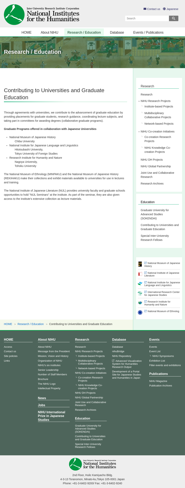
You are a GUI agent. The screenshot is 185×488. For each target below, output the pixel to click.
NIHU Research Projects (156, 101)
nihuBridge (118, 351)
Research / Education (84, 32)
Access (8, 346)
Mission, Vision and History (53, 356)
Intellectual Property (49, 388)
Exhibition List (157, 360)
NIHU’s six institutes (49, 365)
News (42, 398)
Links (7, 360)
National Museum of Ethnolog (163, 311)
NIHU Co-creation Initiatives (158, 131)
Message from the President (54, 351)
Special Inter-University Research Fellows (155, 237)
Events (154, 339)
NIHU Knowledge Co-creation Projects (158, 149)
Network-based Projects (159, 123)
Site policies (10, 356)
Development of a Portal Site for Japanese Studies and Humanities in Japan (126, 374)
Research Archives (152, 183)
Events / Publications (148, 32)
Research (147, 86)
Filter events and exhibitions (165, 365)
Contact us (152, 9)
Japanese (170, 9)
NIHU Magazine (158, 381)
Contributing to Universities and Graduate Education (160, 227)
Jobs (41, 405)
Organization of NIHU (50, 360)
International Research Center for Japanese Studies (162, 293)
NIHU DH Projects (152, 159)
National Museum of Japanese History (162, 264)
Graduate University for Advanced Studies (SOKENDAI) (155, 214)
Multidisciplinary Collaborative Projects (158, 115)
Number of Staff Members (52, 374)
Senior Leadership (48, 369)
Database (117, 32)
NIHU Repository (121, 356)
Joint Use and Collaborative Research (157, 174)
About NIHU (49, 32)
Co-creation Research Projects (158, 139)
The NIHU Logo (47, 383)
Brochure (43, 379)
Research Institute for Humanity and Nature (157, 303)
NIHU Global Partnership (156, 166)
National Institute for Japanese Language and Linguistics (162, 284)
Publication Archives (160, 385)
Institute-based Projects (159, 106)
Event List (154, 351)
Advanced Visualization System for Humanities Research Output (127, 363)
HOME (26, 32)
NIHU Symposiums (163, 356)
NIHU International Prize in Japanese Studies (51, 416)
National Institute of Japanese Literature (161, 274)
